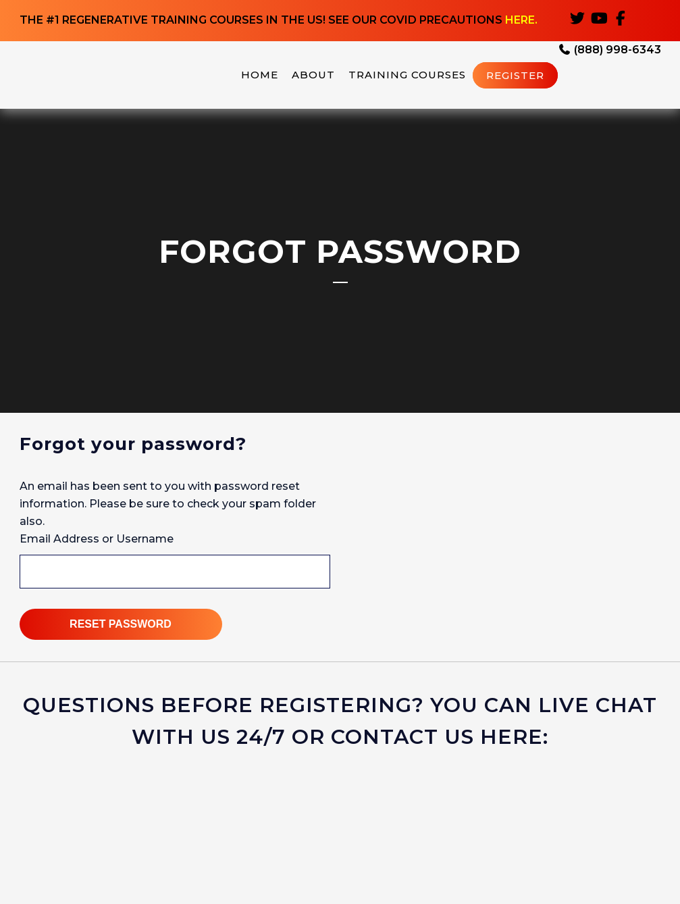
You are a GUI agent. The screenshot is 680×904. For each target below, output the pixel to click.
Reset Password (121, 624)
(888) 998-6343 (609, 51)
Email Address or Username (97, 538)
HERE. (521, 20)
